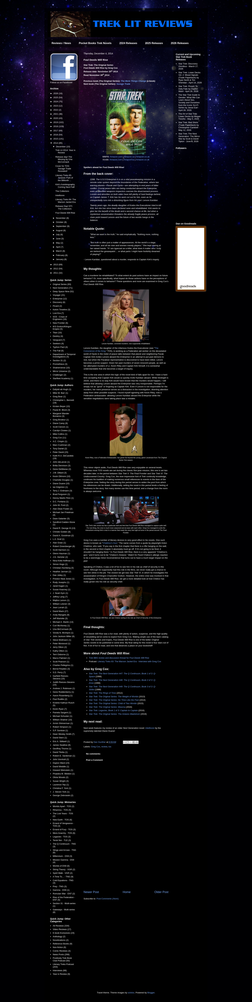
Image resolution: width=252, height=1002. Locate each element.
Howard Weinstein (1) (63, 770)
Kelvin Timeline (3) (61, 309)
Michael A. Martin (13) (63, 622)
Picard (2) (57, 306)
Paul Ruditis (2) (60, 699)
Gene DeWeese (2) (62, 469)
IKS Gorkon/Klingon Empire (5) (62, 327)
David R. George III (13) (64, 528)
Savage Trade (123, 84)
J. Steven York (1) (61, 792)
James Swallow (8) (62, 745)
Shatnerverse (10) (61, 367)
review (104, 746)
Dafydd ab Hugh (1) (62, 389)
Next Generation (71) (62, 288)
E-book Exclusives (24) (63, 933)
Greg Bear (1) (59, 396)
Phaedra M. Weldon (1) (64, 773)
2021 (56, 114)
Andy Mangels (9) (61, 615)
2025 (56, 97)
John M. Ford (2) (60, 505)
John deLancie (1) (61, 462)
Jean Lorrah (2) (60, 607)
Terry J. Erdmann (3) (62, 490)
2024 (56, 101)
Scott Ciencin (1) (60, 427)
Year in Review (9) (61, 974)
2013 (56, 264)
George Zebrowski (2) (63, 795)
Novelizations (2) (61, 940)
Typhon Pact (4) (60, 347)
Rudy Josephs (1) (61, 582)
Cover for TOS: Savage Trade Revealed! (63, 168)
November (61, 218)
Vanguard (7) (59, 340)
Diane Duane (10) (61, 483)
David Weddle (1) (61, 766)
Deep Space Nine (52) (63, 291)
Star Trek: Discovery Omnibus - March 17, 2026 (188, 66)
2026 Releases (180, 43)
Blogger (151, 992)
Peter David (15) (60, 452)
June (58, 238)
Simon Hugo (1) (60, 564)
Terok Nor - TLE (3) (62, 840)
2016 (56, 134)
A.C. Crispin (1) (60, 441)
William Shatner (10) (62, 719)
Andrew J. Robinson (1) (64, 688)
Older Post (161, 892)
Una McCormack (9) (62, 629)
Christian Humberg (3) (63, 568)
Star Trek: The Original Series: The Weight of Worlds (113, 696)
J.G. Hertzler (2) (60, 557)
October (60, 222)
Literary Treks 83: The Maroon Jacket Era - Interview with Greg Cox (129, 661)
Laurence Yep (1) (61, 784)
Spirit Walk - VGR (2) (62, 873)
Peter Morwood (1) (61, 643)
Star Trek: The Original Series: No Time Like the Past (114, 700)
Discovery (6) (59, 302)
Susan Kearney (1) (61, 589)
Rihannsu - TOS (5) (62, 810)
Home (127, 892)
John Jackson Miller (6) (64, 636)
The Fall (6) (58, 350)
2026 (56, 93)
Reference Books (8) (62, 943)
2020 (56, 118)
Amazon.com (116, 156)
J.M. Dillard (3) (60, 472)
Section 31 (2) (59, 360)
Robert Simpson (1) (62, 727)
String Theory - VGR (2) (64, 869)
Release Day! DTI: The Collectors (64, 207)
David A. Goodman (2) (63, 535)
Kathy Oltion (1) (60, 651)
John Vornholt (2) (61, 759)
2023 (56, 106)
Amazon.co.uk (143, 156)
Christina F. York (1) (62, 788)
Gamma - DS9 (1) (61, 890)
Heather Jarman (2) (62, 571)
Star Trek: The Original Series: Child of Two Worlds (113, 703)
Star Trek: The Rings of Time (102, 693)
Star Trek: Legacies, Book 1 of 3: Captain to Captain (113, 710)
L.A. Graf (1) (58, 539)
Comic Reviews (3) (62, 951)
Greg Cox (95, 746)
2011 (56, 273)
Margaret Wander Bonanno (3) (61, 414)
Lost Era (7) (58, 313)
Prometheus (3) (60, 364)
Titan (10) (57, 332)
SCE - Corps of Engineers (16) (60, 318)
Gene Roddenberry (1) (63, 692)
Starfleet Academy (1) (63, 378)
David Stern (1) (60, 737)
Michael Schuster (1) (62, 716)
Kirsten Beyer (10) (61, 406)
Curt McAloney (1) (61, 625)
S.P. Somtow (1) (60, 730)
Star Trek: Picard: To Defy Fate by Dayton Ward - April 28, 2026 (188, 88)
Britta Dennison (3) (61, 465)
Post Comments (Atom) (108, 898)
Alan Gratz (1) (59, 542)
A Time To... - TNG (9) (63, 876)
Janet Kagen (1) (60, 586)
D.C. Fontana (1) (61, 501)
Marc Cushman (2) (61, 445)
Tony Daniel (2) (60, 448)
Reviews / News (61, 43)
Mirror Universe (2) (61, 371)
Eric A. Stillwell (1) (61, 741)
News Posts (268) (61, 954)
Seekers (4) (58, 343)
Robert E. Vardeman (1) (64, 756)
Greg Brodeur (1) (61, 419)
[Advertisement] (126, 863)
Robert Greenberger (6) (64, 546)
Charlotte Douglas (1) (63, 480)
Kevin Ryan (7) (60, 709)
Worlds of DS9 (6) (61, 866)
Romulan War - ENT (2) (64, 893)
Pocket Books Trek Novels (95, 43)
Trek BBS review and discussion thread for (119, 658)
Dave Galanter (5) (61, 518)
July (58, 234)
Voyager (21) (59, 295)
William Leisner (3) (61, 604)
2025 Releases (154, 43)
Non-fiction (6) (59, 947)
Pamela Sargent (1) (62, 712)
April (58, 247)
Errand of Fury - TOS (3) (64, 829)
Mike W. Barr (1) (60, 393)
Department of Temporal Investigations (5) (64, 355)
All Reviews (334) (61, 926)
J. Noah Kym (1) (60, 593)
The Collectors (62, 191)
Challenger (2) (59, 375)
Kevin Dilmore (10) (61, 476)
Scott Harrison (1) (61, 550)
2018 (56, 126)
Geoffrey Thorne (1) (62, 748)
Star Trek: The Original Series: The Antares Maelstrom (114, 714)
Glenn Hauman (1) (61, 553)
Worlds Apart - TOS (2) (63, 806)
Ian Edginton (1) (60, 487)
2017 (56, 130)
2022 (56, 110)
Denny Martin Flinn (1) (63, 498)
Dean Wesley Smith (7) (63, 734)
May (58, 243)
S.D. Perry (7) (59, 672)
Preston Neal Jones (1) (63, 579)
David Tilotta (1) (60, 752)
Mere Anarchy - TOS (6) (64, 833)
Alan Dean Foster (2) (62, 509)
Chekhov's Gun (110, 543)
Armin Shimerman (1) (63, 723)
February (60, 255)
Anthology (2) (59, 936)
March (59, 251)
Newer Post (91, 892)
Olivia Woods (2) (60, 777)
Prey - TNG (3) (60, 886)
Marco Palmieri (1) (61, 658)
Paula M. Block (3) (61, 410)
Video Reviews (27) (62, 929)
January (60, 259)
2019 (56, 122)
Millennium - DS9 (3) (62, 856)
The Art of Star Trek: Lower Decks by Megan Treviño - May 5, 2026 (189, 116)
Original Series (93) (62, 284)
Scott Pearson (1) (61, 661)
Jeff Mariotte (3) (60, 618)
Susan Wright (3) (61, 781)
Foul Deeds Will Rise (65, 213)
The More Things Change (133, 81)
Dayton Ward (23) (61, 763)
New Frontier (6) (60, 323)
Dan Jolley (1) (59, 575)
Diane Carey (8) (60, 423)
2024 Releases (128, 43)
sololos (131, 992)
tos (110, 746)
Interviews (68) (60, 970)
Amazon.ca (129, 156)
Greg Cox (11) (59, 437)
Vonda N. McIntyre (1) (63, 633)
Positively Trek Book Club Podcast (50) (62, 959)
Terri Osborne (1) (61, 654)
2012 (56, 268)
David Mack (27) (60, 611)
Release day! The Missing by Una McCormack (63, 159)
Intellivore (150, 728)
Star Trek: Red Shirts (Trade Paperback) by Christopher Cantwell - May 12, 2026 (188, 126)
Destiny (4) (58, 336)
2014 (56, 143)
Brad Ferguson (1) (61, 494)
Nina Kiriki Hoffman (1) (63, 560)
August (59, 230)
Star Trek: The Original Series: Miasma (107, 707)
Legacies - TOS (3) (62, 836)
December (61, 146)
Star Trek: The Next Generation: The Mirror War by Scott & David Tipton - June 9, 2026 (189, 137)
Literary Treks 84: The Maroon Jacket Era (65, 200)
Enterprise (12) (60, 298)
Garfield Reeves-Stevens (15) (61, 677)
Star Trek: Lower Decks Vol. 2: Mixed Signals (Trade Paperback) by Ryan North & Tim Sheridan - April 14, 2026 (190, 77)
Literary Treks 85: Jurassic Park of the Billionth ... (64, 178)
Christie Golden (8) (62, 532)
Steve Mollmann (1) (62, 640)
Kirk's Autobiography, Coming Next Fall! (65, 185)
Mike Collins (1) (60, 434)
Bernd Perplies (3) (61, 669)
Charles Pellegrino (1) (63, 665)
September (61, 226)
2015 (56, 139)
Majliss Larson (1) (61, 600)
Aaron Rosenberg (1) (62, 695)
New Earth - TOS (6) (62, 819)
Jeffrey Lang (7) (60, 596)
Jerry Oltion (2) (60, 647)
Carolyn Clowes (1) (62, 430)
